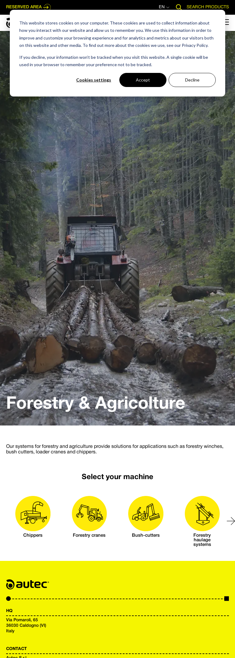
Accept (143, 79)
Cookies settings (93, 79)
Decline (192, 79)
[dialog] (117, 53)
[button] (231, 521)
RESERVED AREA (28, 7)
